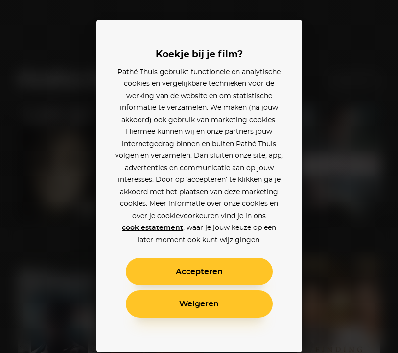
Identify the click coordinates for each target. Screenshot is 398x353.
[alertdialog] (199, 176)
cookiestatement (152, 228)
